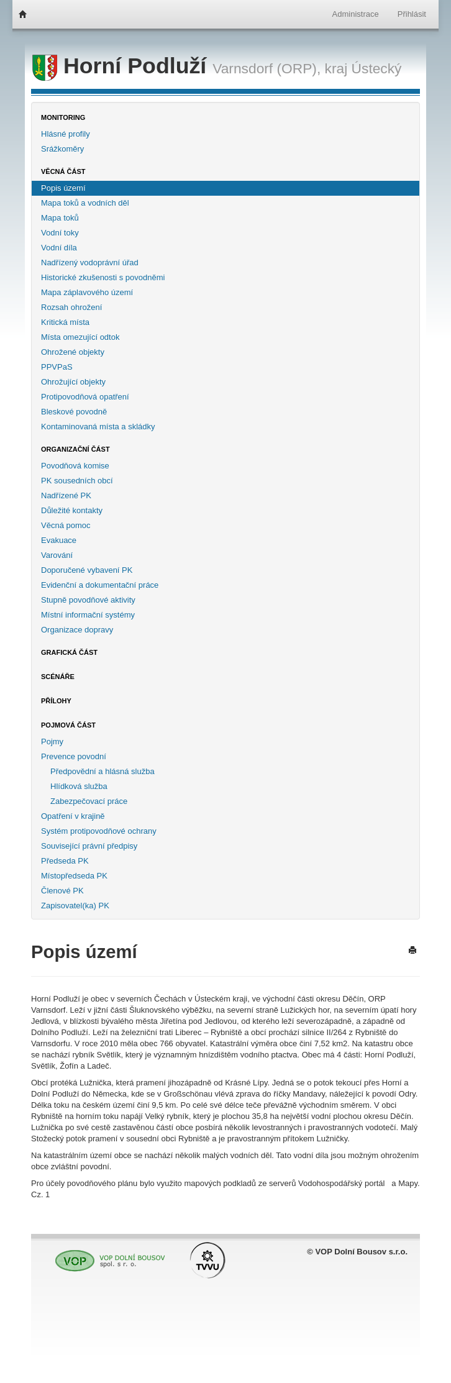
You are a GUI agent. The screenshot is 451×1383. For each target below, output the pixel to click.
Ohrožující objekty (73, 381)
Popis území (63, 188)
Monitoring (63, 117)
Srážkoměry (62, 148)
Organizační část (75, 449)
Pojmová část (68, 725)
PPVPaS (57, 367)
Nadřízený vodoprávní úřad (90, 262)
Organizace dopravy (77, 629)
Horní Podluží (122, 65)
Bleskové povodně (74, 411)
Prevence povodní (73, 756)
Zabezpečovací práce (88, 801)
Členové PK (62, 890)
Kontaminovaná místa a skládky (98, 426)
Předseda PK (65, 860)
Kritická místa (65, 322)
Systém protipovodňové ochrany (99, 831)
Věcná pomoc (66, 525)
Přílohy (56, 701)
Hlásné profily (65, 134)
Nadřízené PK (66, 495)
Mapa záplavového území (87, 292)
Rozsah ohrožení (71, 307)
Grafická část (69, 652)
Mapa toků (60, 217)
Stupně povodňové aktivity (88, 600)
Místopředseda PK (74, 875)
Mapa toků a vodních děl (85, 203)
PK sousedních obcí (77, 480)
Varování (57, 555)
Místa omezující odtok (80, 337)
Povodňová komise (75, 465)
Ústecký (377, 68)
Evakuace (58, 540)
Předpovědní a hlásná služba (102, 771)
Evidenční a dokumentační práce (99, 585)
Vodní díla (59, 247)
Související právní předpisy (89, 846)
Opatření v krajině (73, 816)
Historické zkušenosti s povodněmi (103, 277)
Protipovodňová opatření (85, 396)
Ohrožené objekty (72, 352)
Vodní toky (60, 232)
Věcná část (63, 171)
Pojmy (52, 741)
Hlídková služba (78, 786)
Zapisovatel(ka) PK (75, 905)
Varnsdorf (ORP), (266, 68)
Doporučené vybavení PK (86, 570)
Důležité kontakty (71, 510)
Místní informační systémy (88, 614)
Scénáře (58, 676)
